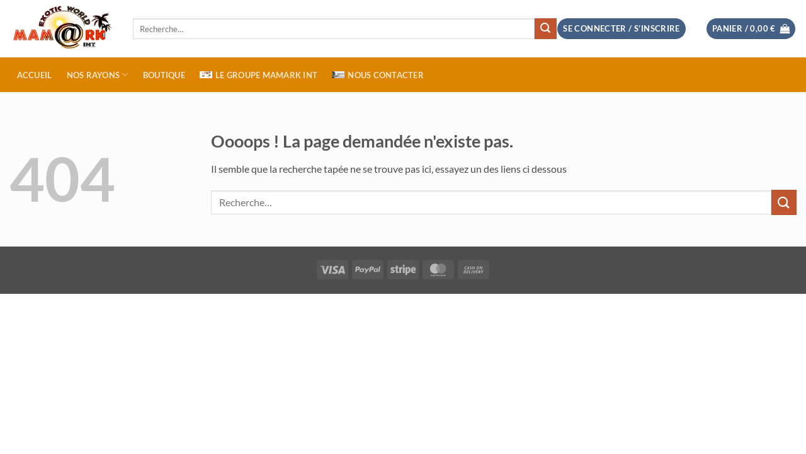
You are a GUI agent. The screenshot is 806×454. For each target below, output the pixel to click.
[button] (751, 28)
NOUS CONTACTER (378, 75)
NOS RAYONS (97, 75)
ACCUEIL (34, 75)
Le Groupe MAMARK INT (258, 75)
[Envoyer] (545, 29)
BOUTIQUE (164, 75)
